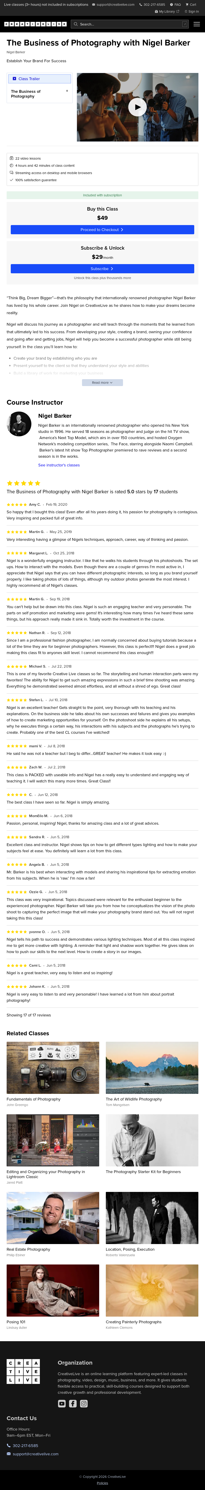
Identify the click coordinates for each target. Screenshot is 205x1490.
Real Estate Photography (28, 1249)
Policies (102, 1483)
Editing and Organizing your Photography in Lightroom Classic (46, 1174)
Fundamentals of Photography (33, 1099)
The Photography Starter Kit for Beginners (143, 1171)
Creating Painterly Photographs (133, 1322)
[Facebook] (73, 1404)
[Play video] (137, 107)
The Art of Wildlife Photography (134, 1099)
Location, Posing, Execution (130, 1249)
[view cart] (192, 4)
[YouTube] (62, 1404)
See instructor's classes (59, 465)
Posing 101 (16, 1322)
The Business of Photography (26, 93)
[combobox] (130, 24)
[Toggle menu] (197, 24)
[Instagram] (84, 1404)
